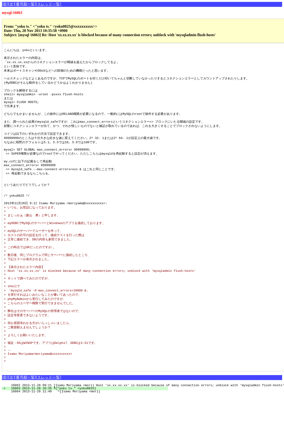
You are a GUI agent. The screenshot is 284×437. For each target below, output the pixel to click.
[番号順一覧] (25, 4)
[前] (5, 4)
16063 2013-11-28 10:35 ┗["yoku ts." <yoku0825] (87, 425)
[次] (11, 4)
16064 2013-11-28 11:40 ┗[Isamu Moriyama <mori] (87, 428)
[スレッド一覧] (48, 4)
